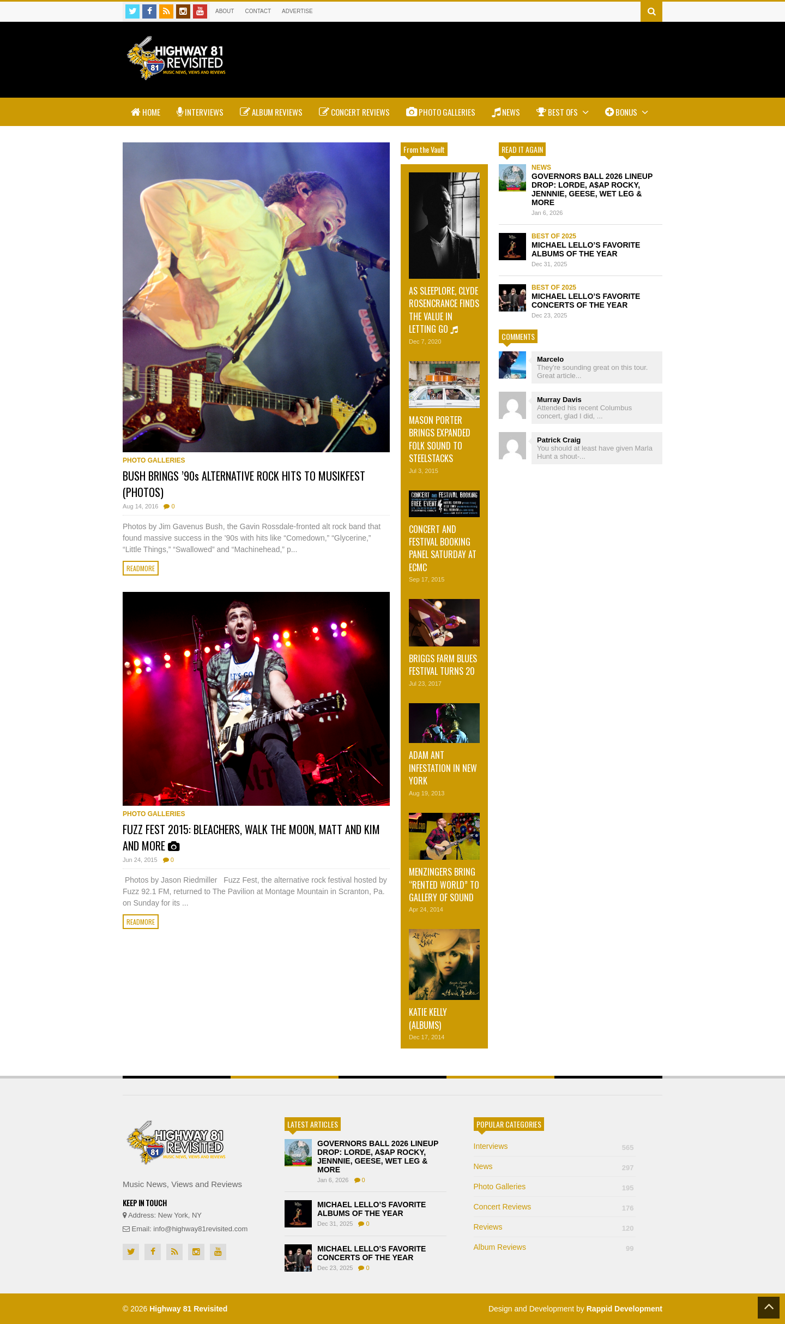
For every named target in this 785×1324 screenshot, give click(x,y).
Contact (258, 11)
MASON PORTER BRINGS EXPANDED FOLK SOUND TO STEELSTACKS (439, 439)
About (224, 11)
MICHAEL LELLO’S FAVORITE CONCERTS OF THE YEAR (586, 300)
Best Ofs (562, 112)
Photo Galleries (440, 112)
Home (145, 112)
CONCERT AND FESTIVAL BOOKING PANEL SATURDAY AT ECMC (442, 548)
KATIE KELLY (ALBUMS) (428, 1018)
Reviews (555, 1227)
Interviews (200, 112)
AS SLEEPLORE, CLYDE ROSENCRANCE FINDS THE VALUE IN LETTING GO (444, 310)
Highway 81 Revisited (188, 1308)
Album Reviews (271, 112)
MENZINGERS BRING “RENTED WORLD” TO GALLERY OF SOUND (444, 884)
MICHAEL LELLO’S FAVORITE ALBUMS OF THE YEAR (586, 249)
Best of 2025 (554, 236)
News (506, 112)
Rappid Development (624, 1308)
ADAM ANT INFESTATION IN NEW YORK (443, 767)
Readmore (140, 568)
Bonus (626, 112)
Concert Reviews (354, 112)
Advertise (297, 11)
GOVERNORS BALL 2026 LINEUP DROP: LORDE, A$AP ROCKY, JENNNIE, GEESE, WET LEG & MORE (592, 189)
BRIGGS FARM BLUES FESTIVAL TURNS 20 (443, 665)
